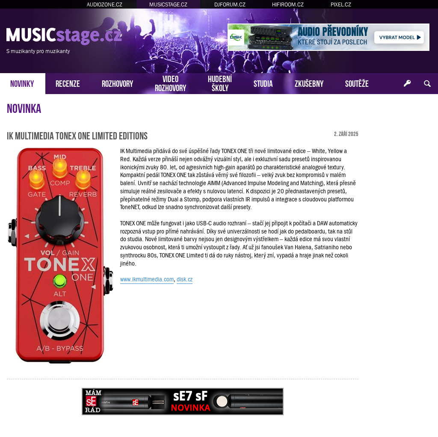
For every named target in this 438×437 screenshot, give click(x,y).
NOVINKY (22, 82)
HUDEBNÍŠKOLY (220, 83)
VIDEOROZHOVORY (170, 83)
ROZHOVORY (117, 82)
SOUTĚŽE (357, 82)
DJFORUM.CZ (230, 4)
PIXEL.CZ (341, 4)
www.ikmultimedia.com (147, 279)
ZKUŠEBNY (309, 82)
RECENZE (68, 82)
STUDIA (263, 82)
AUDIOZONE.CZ (104, 4)
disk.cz (184, 279)
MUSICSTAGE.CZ (168, 4)
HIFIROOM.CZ (288, 4)
